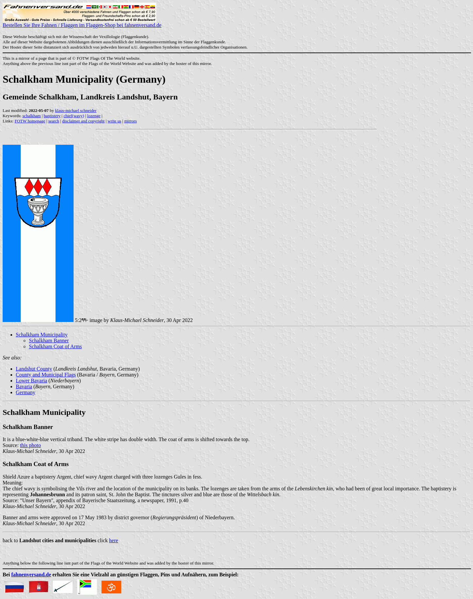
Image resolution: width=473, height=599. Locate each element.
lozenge (93, 115)
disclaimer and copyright (83, 120)
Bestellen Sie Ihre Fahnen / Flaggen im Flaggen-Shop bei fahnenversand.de (82, 23)
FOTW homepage (29, 120)
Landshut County (34, 369)
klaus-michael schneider (76, 110)
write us (115, 120)
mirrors (130, 120)
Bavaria (24, 386)
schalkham (31, 115)
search (53, 120)
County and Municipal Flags (46, 374)
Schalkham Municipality (42, 334)
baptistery (52, 115)
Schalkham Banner (49, 340)
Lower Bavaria (31, 380)
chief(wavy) (73, 115)
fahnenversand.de (31, 574)
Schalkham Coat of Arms (55, 346)
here (113, 540)
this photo (30, 445)
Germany (25, 392)
